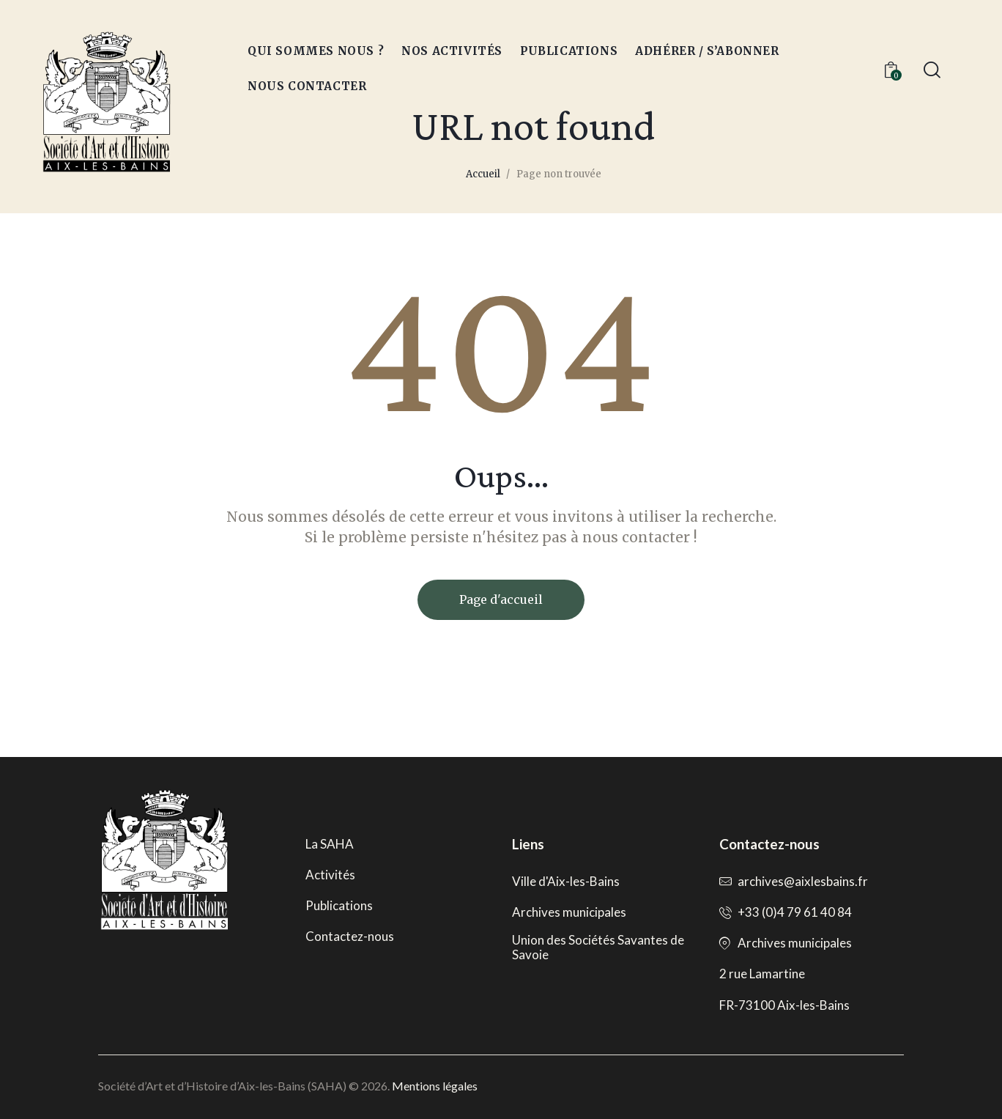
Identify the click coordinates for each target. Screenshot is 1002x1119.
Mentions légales (435, 1086)
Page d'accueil (501, 599)
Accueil (483, 174)
